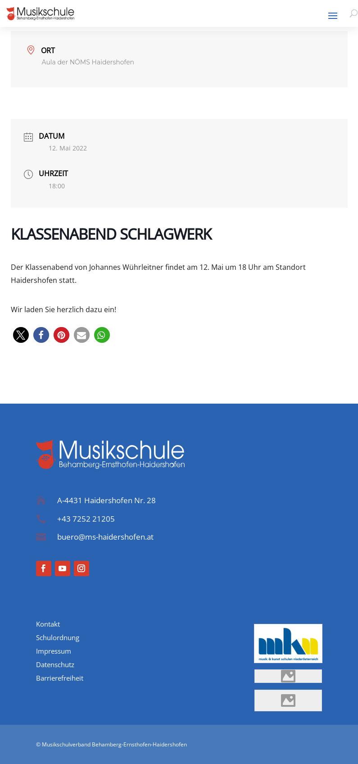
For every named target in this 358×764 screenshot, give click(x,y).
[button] (21, 335)
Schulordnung (57, 638)
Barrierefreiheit (59, 678)
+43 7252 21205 (86, 519)
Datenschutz (55, 665)
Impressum (53, 651)
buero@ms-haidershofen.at (105, 537)
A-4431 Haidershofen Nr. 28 (106, 500)
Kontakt (48, 624)
